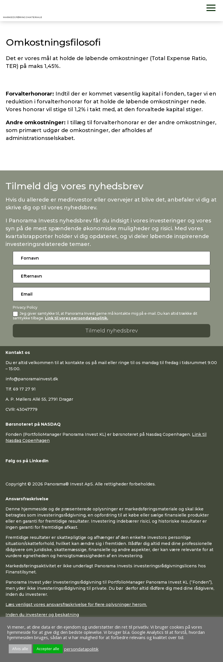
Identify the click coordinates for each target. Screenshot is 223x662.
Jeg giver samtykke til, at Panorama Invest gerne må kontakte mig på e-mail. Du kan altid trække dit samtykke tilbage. (105, 315)
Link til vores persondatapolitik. (76, 318)
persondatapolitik (81, 649)
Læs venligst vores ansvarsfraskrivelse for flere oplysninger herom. (76, 604)
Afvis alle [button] (20, 648)
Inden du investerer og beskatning (42, 614)
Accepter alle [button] (48, 648)
